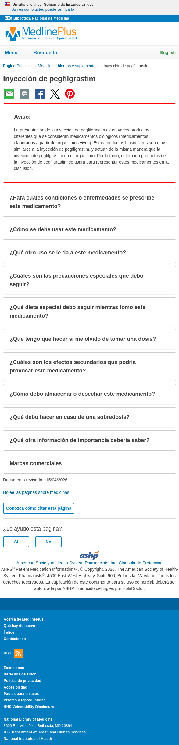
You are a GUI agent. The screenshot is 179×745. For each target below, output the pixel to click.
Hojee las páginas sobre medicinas (36, 492)
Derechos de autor (20, 674)
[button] (165, 117)
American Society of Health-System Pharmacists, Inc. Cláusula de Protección (89, 562)
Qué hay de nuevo (19, 626)
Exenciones (14, 668)
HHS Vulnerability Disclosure (29, 707)
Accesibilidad (15, 687)
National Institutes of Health (28, 738)
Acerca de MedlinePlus (24, 619)
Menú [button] (15, 53)
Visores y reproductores (25, 700)
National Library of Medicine (28, 719)
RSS (13, 653)
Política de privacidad (22, 680)
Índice (9, 632)
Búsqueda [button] (49, 54)
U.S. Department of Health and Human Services (45, 732)
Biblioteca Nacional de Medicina (41, 18)
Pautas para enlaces (21, 694)
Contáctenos (15, 639)
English (168, 52)
